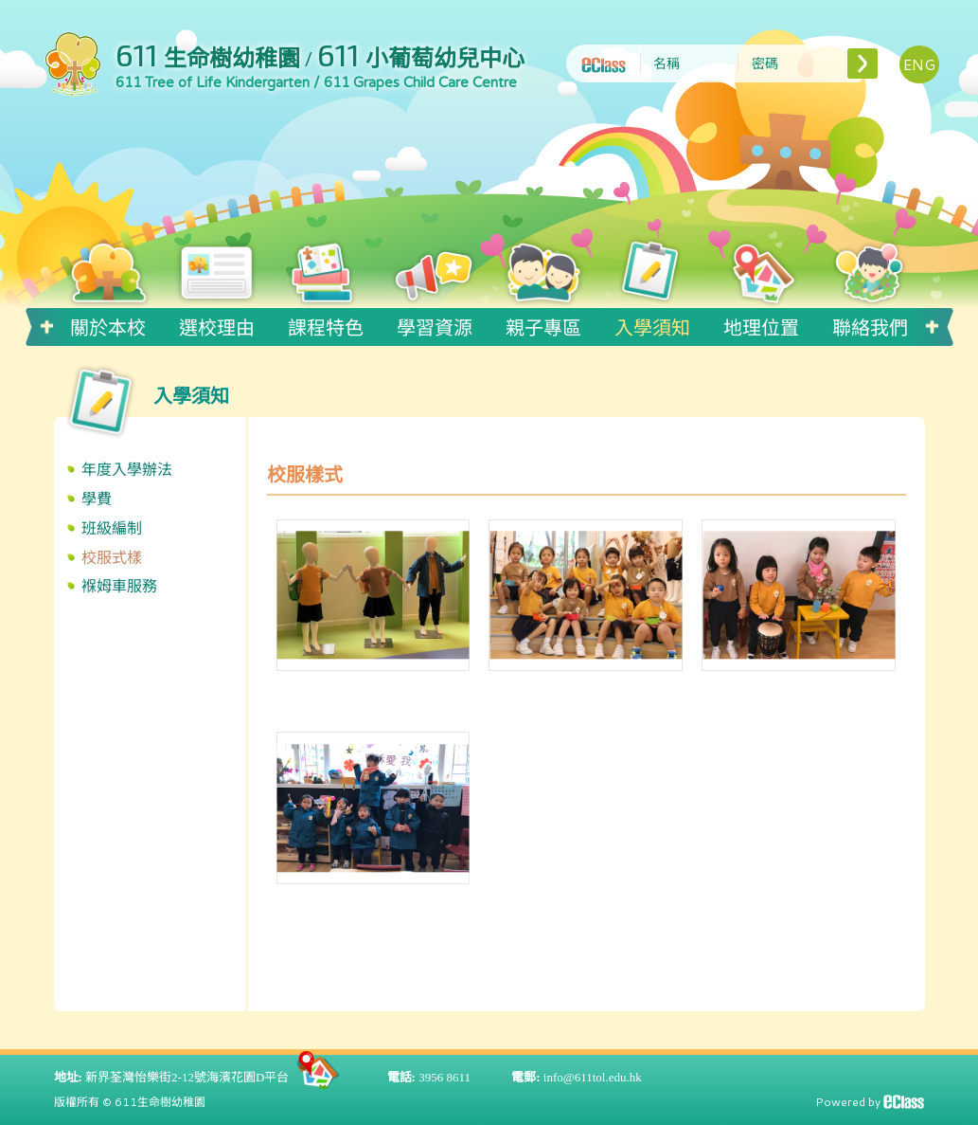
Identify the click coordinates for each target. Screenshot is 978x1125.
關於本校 (108, 324)
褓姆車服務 (119, 585)
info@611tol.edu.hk (592, 1075)
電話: (401, 1075)
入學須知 (652, 324)
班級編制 (111, 527)
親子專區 (543, 324)
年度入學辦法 (126, 469)
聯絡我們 (870, 324)
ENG (919, 64)
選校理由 (216, 324)
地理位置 (761, 324)
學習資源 (434, 324)
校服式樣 (111, 557)
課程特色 (326, 324)
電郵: (525, 1075)
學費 (96, 498)
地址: (68, 1075)
